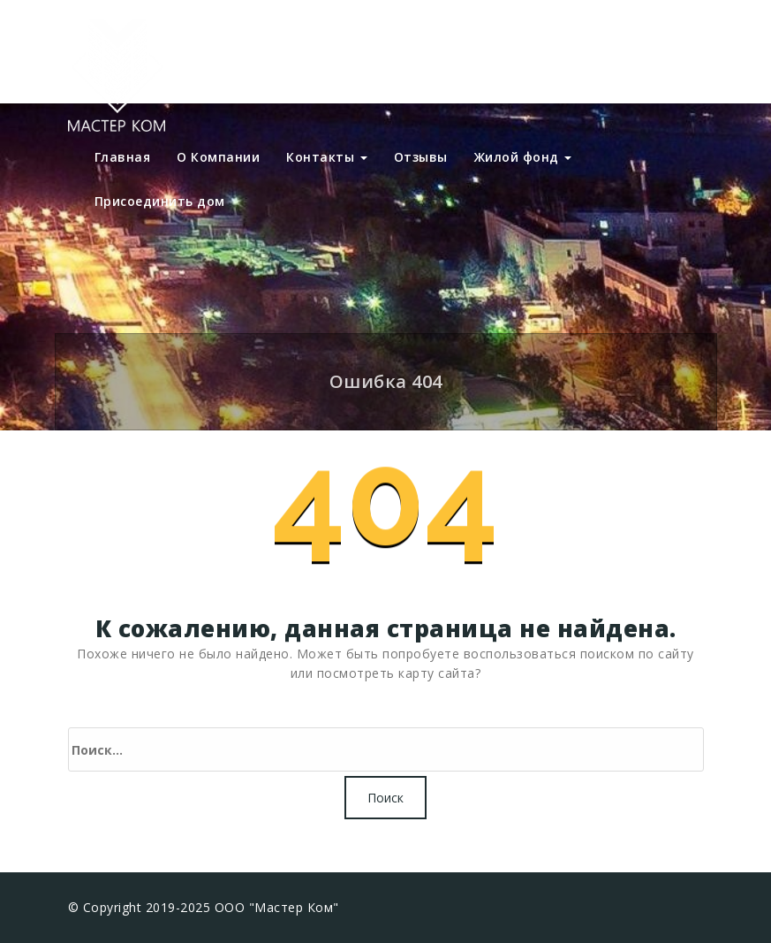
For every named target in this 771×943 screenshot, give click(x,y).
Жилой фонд (523, 156)
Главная (122, 156)
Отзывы (421, 156)
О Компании (218, 156)
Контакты (326, 156)
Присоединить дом (159, 201)
